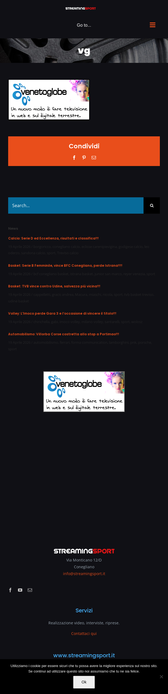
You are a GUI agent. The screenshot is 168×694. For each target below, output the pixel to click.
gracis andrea (62, 294)
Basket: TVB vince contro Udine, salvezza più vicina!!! (54, 286)
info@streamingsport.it (84, 573)
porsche (144, 342)
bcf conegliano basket (51, 273)
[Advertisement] (84, 476)
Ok (84, 682)
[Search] (152, 205)
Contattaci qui (84, 633)
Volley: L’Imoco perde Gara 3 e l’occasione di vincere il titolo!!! (62, 313)
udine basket (18, 301)
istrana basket (81, 273)
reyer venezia (134, 273)
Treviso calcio (68, 252)
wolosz (136, 321)
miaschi (95, 294)
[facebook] (10, 590)
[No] (161, 676)
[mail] (30, 590)
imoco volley (70, 321)
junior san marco (108, 273)
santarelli (112, 321)
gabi (54, 321)
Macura (81, 294)
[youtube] (20, 590)
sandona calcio (33, 252)
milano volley (92, 321)
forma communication (89, 342)
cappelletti (41, 294)
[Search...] (76, 205)
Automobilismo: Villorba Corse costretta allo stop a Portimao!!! (63, 334)
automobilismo (45, 342)
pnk (133, 342)
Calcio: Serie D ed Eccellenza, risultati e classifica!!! (53, 238)
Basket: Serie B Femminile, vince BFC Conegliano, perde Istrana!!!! (65, 265)
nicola (107, 294)
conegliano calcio (66, 246)
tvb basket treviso (138, 294)
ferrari (65, 342)
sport (51, 252)
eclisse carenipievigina (99, 246)
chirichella (41, 321)
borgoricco (42, 246)
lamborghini (119, 342)
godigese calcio (131, 246)
